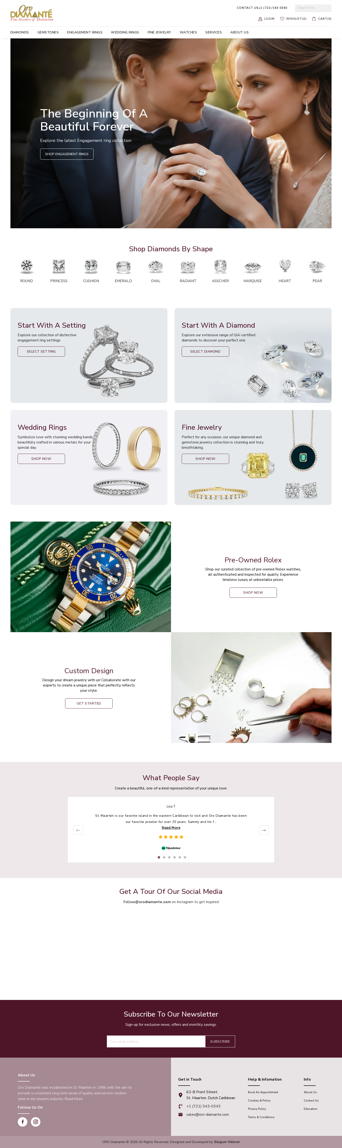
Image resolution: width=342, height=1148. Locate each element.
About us (239, 32)
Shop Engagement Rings (67, 154)
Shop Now (41, 459)
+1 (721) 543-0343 (262, 8)
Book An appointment (263, 1092)
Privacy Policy (257, 1109)
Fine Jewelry (159, 32)
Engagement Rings (84, 32)
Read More (171, 828)
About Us (310, 1092)
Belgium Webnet (227, 1142)
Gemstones (48, 32)
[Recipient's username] (156, 1041)
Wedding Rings (125, 32)
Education (310, 1109)
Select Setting (41, 351)
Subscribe (220, 1041)
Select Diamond (205, 351)
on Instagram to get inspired (177, 902)
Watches (188, 32)
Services (213, 32)
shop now (253, 592)
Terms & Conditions (261, 1117)
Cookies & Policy (259, 1100)
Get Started (89, 703)
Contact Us (311, 1100)
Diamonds (19, 32)
